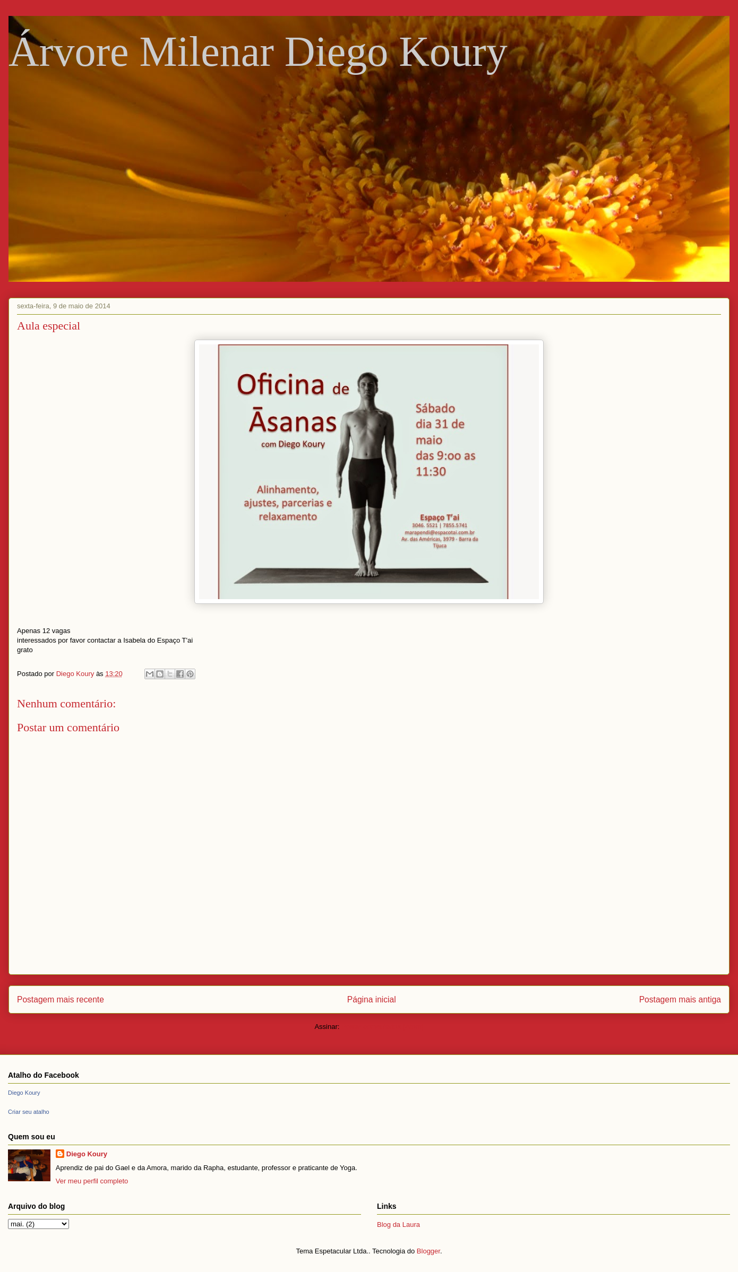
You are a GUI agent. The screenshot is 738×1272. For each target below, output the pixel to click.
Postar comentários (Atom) (382, 1027)
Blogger (428, 1251)
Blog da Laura (398, 1224)
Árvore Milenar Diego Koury (258, 51)
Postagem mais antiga (680, 999)
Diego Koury (24, 1092)
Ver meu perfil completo (92, 1181)
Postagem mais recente (60, 999)
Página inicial (371, 999)
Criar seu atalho (28, 1112)
